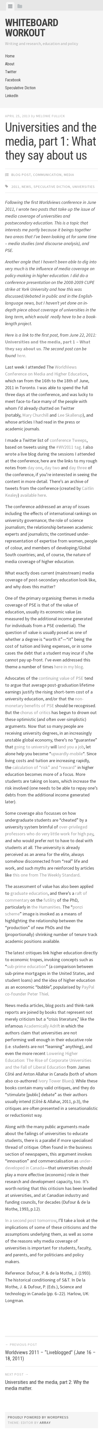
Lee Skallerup (70, 415)
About (9, 64)
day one (35, 468)
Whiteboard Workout (31, 28)
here (21, 355)
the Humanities (45, 907)
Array (45, 1422)
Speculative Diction (20, 87)
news (26, 186)
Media (69, 174)
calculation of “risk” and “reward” (44, 767)
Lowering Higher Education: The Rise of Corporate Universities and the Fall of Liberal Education (48, 1060)
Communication (47, 174)
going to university (31, 747)
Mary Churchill (35, 415)
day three (78, 468)
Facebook (13, 80)
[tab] (10, 6)
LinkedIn (11, 95)
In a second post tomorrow (30, 1220)
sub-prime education (26, 966)
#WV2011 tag (68, 447)
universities (83, 186)
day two (52, 468)
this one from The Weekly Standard (46, 875)
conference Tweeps (68, 440)
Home (10, 56)
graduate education (29, 893)
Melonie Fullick (50, 116)
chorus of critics (35, 712)
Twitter (11, 71)
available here (33, 495)
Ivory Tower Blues (55, 1081)
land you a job (71, 747)
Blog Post (21, 174)
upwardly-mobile (67, 754)
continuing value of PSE (61, 678)
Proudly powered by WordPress (38, 1417)
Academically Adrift (42, 1026)
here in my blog (68, 667)
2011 (15, 186)
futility (49, 900)
